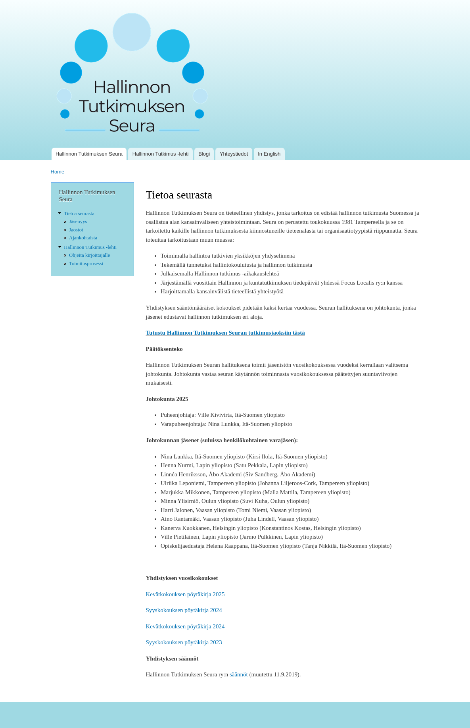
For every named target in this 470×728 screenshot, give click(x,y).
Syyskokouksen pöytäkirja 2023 (184, 642)
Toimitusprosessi (86, 263)
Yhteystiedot (234, 154)
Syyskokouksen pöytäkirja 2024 (184, 610)
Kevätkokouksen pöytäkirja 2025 (185, 594)
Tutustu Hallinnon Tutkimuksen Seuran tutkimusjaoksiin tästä (225, 332)
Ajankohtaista (83, 238)
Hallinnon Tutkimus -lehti (160, 154)
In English (269, 154)
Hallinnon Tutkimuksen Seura (89, 154)
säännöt (239, 674)
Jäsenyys (78, 221)
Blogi (204, 154)
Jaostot (76, 230)
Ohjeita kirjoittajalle (89, 255)
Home (58, 172)
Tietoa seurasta (79, 213)
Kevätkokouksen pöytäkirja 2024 (185, 626)
